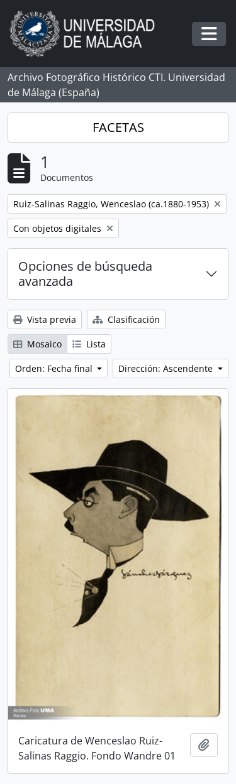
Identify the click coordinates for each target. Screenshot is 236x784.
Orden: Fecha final (55, 368)
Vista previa (44, 319)
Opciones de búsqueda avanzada (85, 274)
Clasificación (126, 319)
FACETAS (118, 127)
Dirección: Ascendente (166, 368)
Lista (89, 344)
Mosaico (37, 344)
